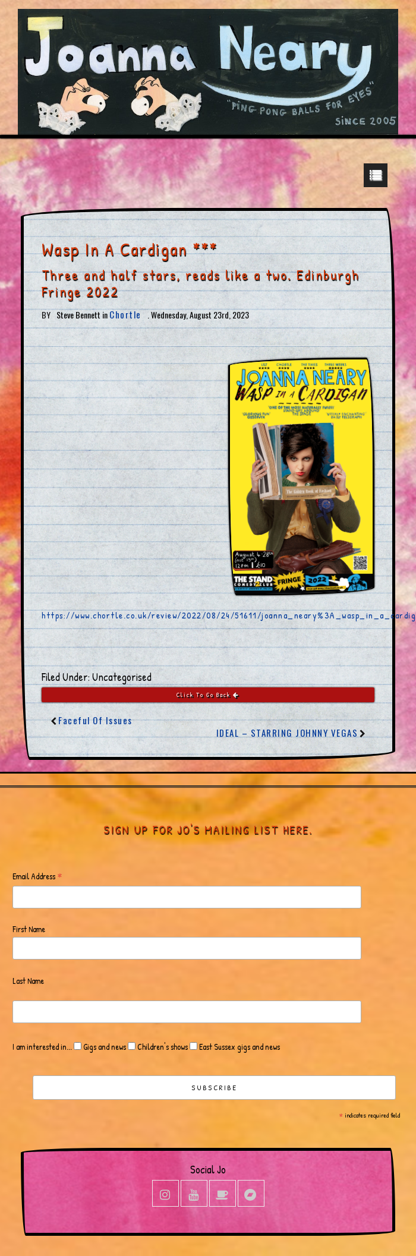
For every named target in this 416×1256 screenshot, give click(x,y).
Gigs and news (103, 1046)
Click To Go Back (208, 695)
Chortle (125, 314)
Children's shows (161, 1046)
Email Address (37, 876)
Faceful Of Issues (95, 720)
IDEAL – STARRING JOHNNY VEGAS (287, 732)
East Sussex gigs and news (238, 1046)
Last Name (28, 980)
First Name (28, 929)
